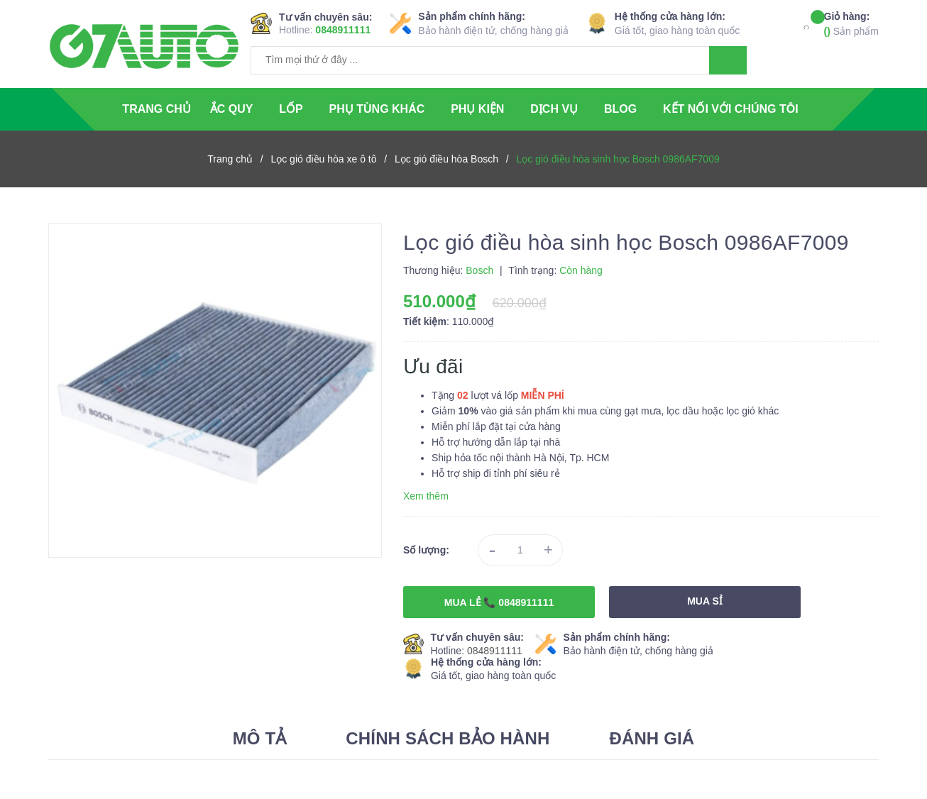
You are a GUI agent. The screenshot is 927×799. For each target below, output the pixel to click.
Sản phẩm (851, 23)
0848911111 (343, 29)
